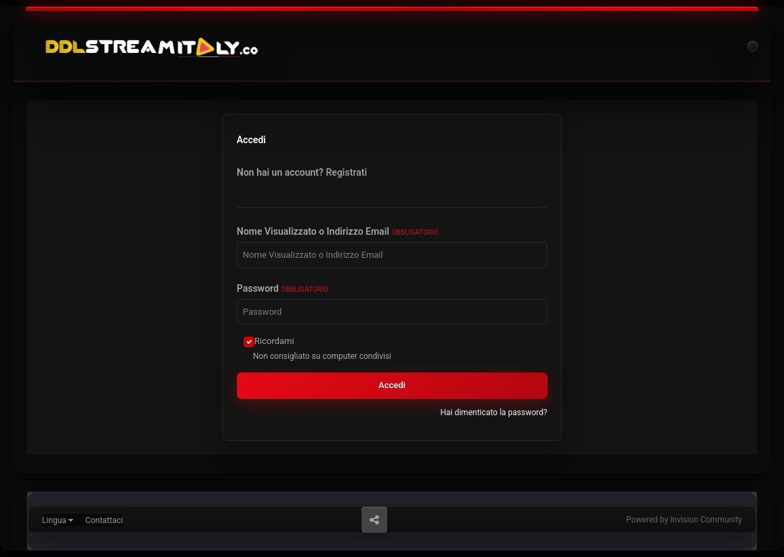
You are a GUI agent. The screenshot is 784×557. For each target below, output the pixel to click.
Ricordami (274, 341)
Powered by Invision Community (684, 519)
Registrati (346, 172)
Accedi (392, 385)
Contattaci (104, 520)
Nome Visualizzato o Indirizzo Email (338, 231)
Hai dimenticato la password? (493, 412)
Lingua (57, 520)
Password (282, 288)
